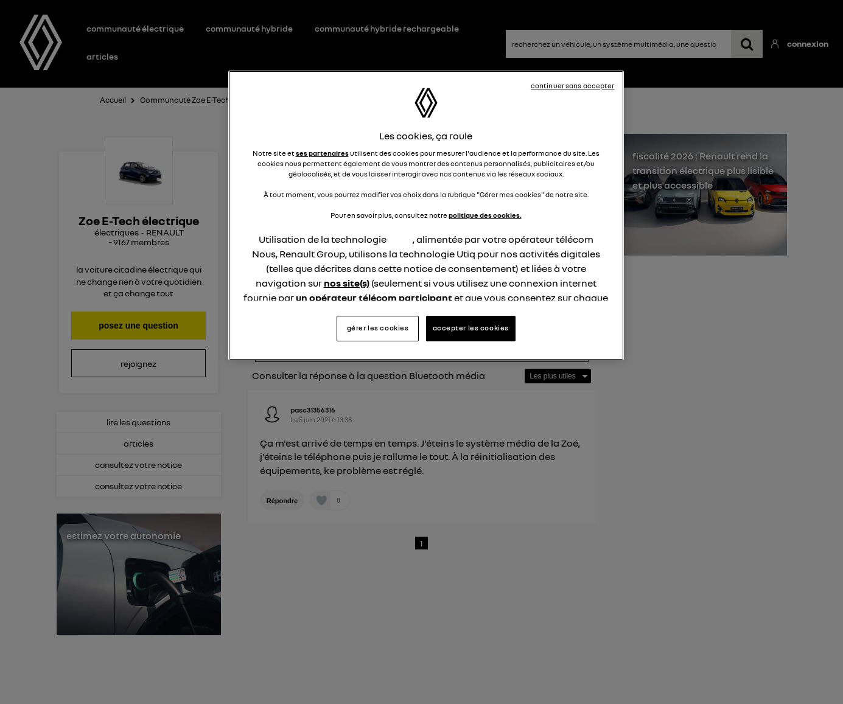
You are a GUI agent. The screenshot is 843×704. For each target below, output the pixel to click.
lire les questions (138, 422)
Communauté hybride (249, 28)
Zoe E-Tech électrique (139, 221)
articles (138, 443)
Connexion (805, 43)
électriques (116, 232)
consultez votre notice (138, 464)
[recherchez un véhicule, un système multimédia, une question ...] (747, 44)
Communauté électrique (135, 28)
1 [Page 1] (421, 543)
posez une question (138, 325)
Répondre (299, 335)
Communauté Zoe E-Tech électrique (203, 100)
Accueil (113, 100)
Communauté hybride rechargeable (387, 28)
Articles (102, 56)
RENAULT (165, 232)
